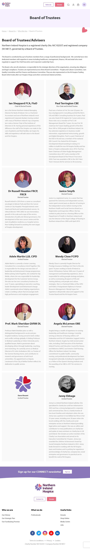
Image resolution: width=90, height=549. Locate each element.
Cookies (57, 540)
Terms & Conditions (37, 540)
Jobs (62, 525)
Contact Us (39, 499)
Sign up (67, 472)
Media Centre (65, 522)
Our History (6, 515)
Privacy (49, 540)
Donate (59, 5)
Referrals (48, 5)
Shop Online (64, 518)
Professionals (36, 515)
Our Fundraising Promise (11, 522)
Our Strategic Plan (8, 518)
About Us (12, 31)
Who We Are (22, 31)
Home (4, 31)
